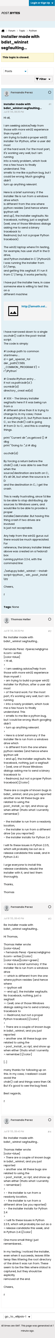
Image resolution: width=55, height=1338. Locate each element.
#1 (50, 104)
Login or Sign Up (42, 2)
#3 (49, 918)
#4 (49, 1131)
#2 (49, 631)
